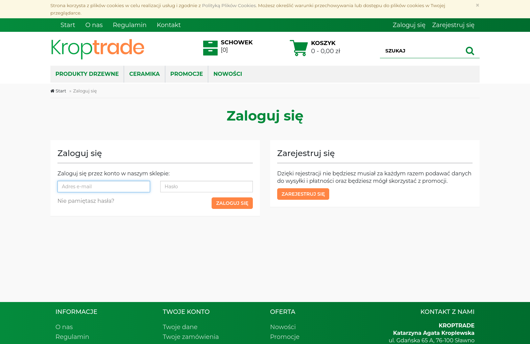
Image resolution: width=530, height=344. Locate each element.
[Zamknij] (477, 5)
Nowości (283, 327)
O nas (64, 327)
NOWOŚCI (227, 74)
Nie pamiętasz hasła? (85, 201)
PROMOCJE (186, 74)
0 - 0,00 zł (314, 48)
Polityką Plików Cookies (229, 5)
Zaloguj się (232, 203)
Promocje (284, 337)
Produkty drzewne (87, 74)
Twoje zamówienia (191, 337)
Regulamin (72, 337)
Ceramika (144, 74)
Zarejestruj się (303, 194)
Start (58, 90)
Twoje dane (180, 327)
